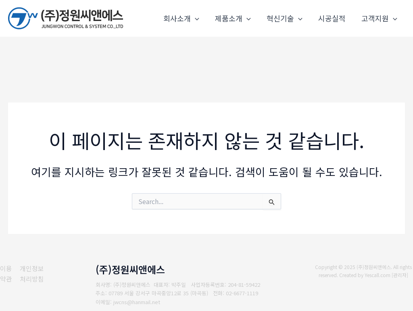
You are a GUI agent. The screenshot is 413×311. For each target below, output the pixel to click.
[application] (200, 18)
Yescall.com (378, 274)
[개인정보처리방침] (35, 273)
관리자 (400, 274)
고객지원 (380, 18)
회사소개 (187, 18)
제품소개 (237, 18)
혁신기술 (287, 18)
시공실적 (333, 18)
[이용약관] (6, 273)
